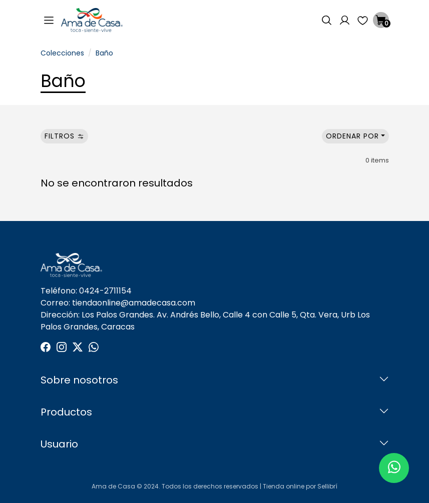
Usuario (59, 444)
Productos (66, 412)
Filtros (64, 136)
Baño (104, 53)
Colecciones (62, 53)
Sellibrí (327, 486)
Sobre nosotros (79, 380)
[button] (327, 20)
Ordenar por (352, 136)
